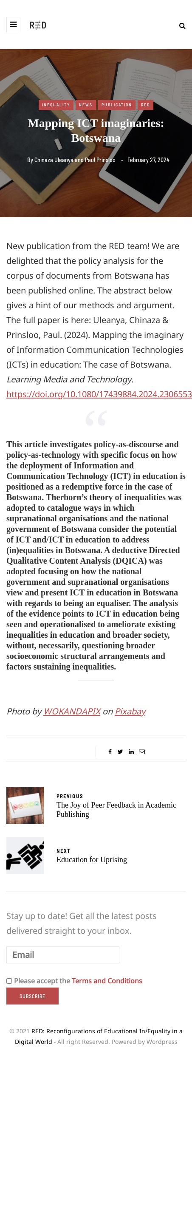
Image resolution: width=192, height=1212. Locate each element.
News (86, 104)
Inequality (56, 104)
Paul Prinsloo (100, 159)
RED (145, 104)
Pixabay (130, 711)
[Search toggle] (179, 25)
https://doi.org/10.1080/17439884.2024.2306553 (99, 394)
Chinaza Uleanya (53, 159)
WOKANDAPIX (71, 711)
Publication (117, 104)
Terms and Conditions (107, 980)
